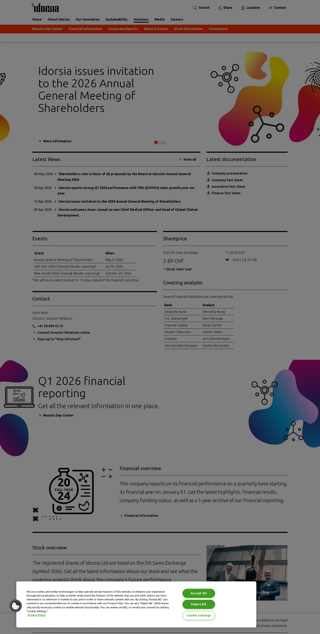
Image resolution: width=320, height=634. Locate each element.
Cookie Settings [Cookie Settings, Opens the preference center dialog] (199, 615)
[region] (136, 604)
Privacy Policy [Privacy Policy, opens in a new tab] (37, 615)
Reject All (198, 604)
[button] (15, 605)
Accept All (199, 593)
